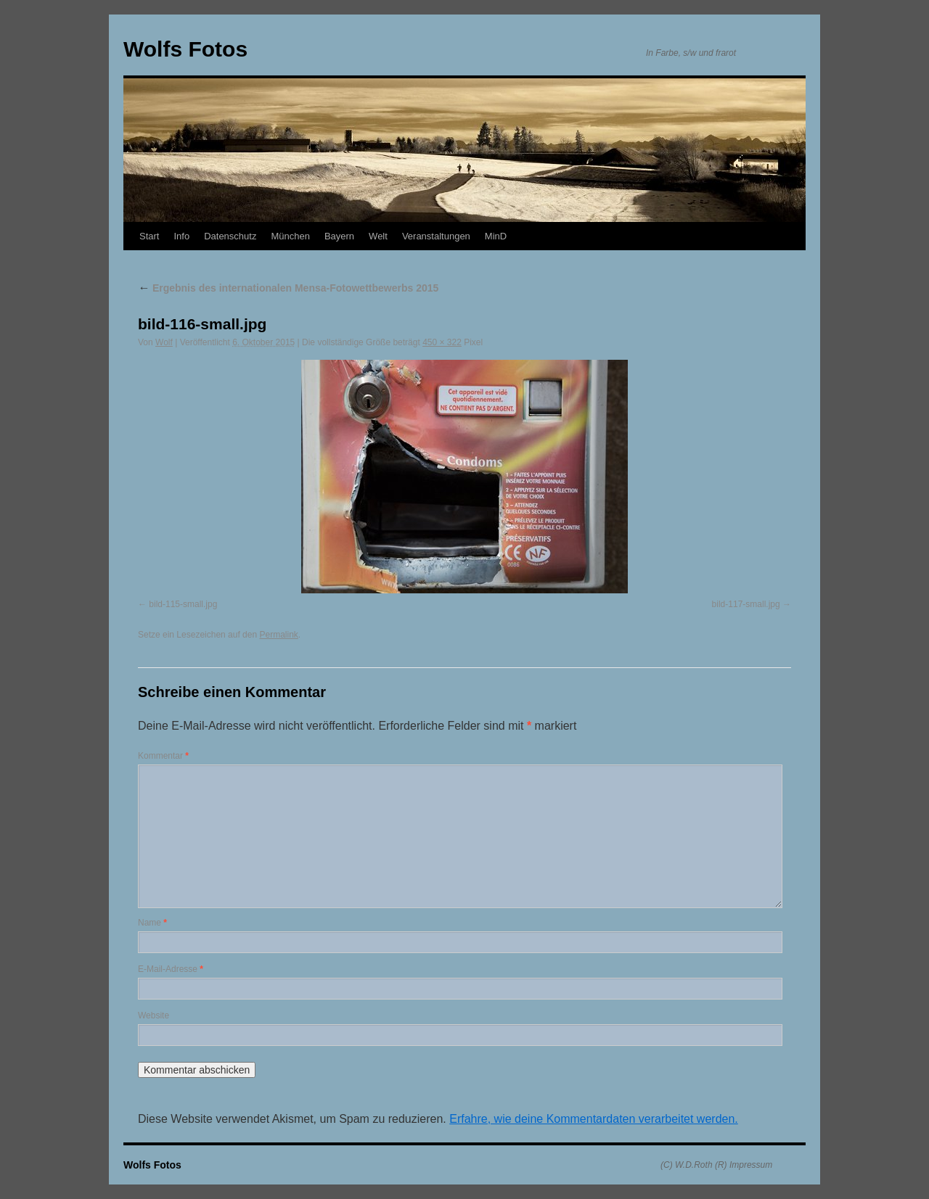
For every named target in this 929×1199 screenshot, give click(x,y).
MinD (496, 236)
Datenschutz (230, 236)
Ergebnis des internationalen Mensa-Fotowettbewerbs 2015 (288, 288)
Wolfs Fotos (185, 49)
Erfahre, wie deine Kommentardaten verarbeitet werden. (593, 1119)
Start (149, 236)
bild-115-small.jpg (183, 604)
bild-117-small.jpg (746, 604)
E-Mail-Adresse (170, 969)
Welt (378, 236)
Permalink (278, 635)
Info (181, 236)
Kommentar (163, 756)
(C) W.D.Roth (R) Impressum (716, 1165)
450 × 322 (442, 342)
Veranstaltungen (436, 236)
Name (152, 923)
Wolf (164, 342)
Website (153, 1015)
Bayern (339, 236)
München (290, 236)
